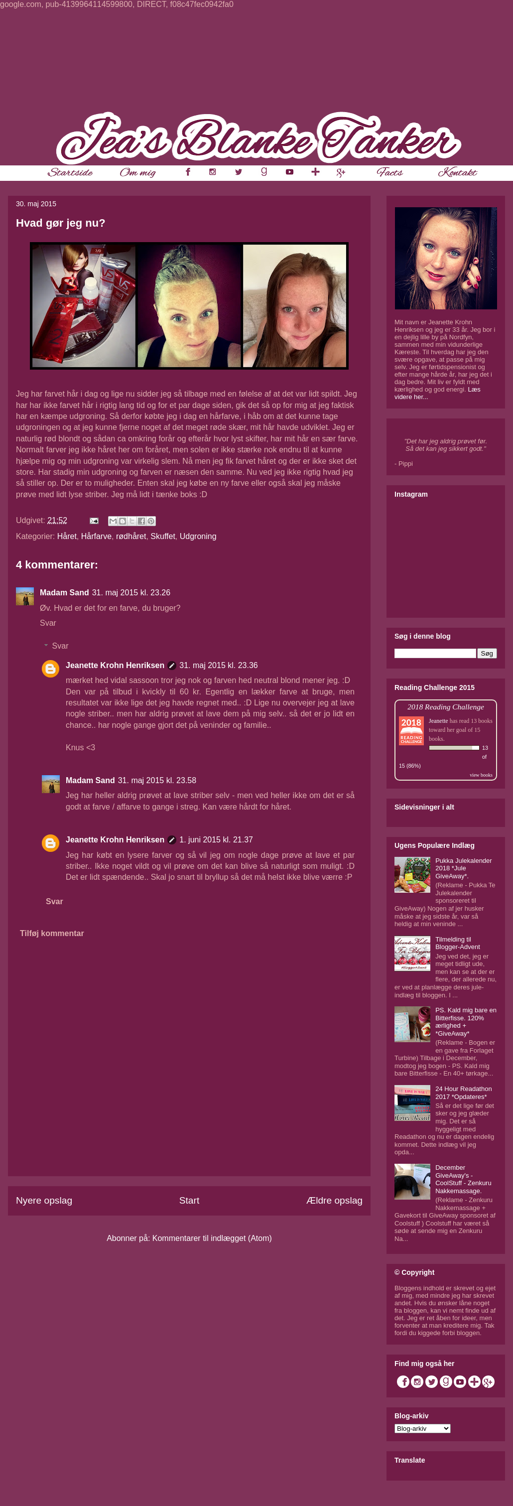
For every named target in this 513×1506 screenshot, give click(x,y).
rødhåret (131, 536)
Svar (48, 623)
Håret (67, 536)
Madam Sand (64, 592)
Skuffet (162, 536)
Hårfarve (96, 536)
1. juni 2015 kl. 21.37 (216, 839)
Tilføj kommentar (52, 933)
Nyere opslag (44, 1200)
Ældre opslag (334, 1200)
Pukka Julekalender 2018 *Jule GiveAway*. (463, 868)
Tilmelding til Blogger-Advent (457, 943)
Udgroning (198, 536)
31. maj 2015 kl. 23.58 (157, 780)
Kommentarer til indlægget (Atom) (212, 1238)
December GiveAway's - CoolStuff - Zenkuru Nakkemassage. (463, 1179)
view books (481, 775)
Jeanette (438, 720)
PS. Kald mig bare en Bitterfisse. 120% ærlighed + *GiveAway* (466, 1021)
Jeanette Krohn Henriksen (115, 665)
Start (189, 1200)
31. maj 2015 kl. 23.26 (131, 592)
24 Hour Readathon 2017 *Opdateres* (463, 1092)
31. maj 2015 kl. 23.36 (218, 665)
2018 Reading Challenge (445, 706)
